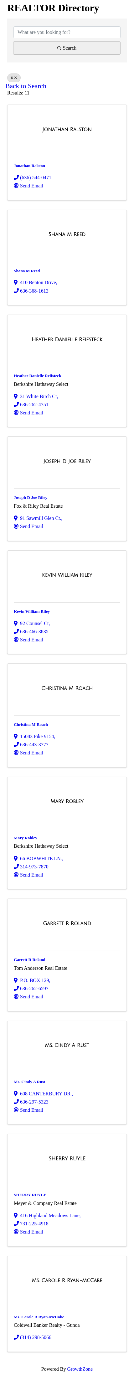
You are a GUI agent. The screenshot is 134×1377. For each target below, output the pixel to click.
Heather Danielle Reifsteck (37, 375)
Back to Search (25, 86)
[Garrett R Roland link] (67, 924)
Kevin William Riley (32, 611)
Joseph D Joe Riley (30, 497)
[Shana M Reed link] (67, 234)
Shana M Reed (27, 270)
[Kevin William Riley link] (67, 575)
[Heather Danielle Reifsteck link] (67, 340)
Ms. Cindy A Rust (29, 1081)
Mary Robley (25, 837)
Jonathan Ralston (29, 165)
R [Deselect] (14, 78)
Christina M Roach (31, 724)
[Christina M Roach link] (67, 688)
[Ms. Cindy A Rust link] (67, 1045)
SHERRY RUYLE (30, 1194)
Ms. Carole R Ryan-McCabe (39, 1317)
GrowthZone (80, 1369)
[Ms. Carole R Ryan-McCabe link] (67, 1280)
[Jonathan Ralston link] (66, 130)
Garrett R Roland (29, 959)
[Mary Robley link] (66, 801)
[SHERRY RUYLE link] (67, 1159)
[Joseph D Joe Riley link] (67, 461)
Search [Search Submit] (67, 48)
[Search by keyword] (67, 32)
